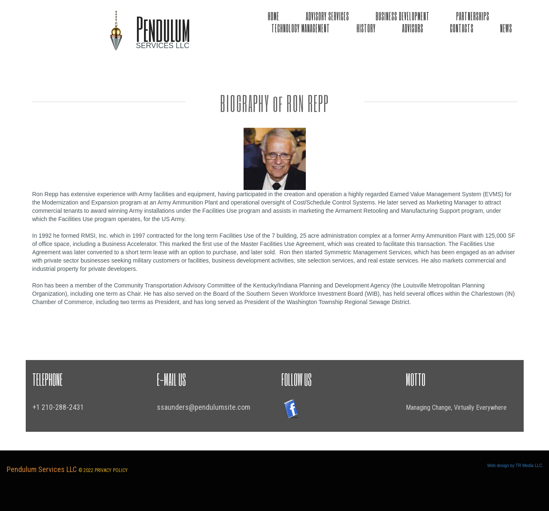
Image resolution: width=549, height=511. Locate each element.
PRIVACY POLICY (111, 470)
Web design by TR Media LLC (514, 465)
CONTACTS (461, 27)
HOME (273, 15)
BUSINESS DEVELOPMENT (402, 15)
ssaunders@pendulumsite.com (203, 407)
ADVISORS (412, 27)
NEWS (506, 27)
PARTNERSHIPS (472, 15)
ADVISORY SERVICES (327, 15)
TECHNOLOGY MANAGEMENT (300, 27)
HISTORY (366, 27)
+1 (36, 407)
